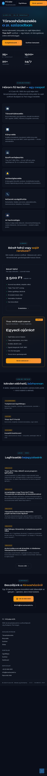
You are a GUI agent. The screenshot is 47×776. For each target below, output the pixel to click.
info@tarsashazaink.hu (9, 672)
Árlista (4, 644)
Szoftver (4, 641)
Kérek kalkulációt (24, 361)
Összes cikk (23, 566)
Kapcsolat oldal (7, 675)
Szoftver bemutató (32, 43)
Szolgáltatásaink (12, 43)
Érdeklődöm (23, 308)
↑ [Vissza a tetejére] (41, 771)
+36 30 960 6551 (7, 669)
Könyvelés (5, 638)
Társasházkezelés (7, 635)
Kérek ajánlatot (38, 3)
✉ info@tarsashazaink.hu (23, 605)
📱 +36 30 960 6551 (23, 599)
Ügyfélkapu (23, 3)
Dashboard (5, 660)
